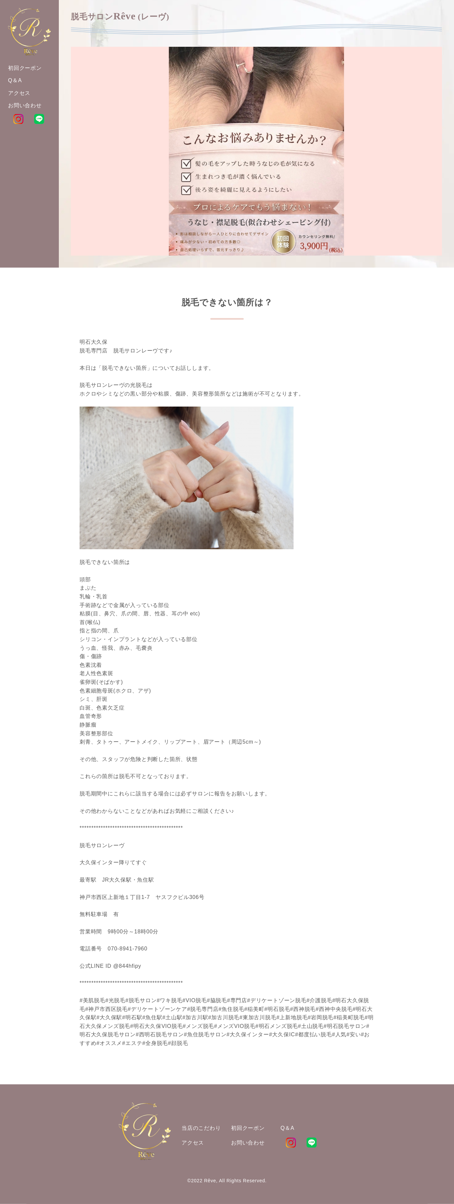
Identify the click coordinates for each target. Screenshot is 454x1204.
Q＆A (287, 1128)
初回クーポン (248, 1128)
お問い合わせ (248, 1143)
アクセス (193, 1143)
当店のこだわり (201, 1128)
